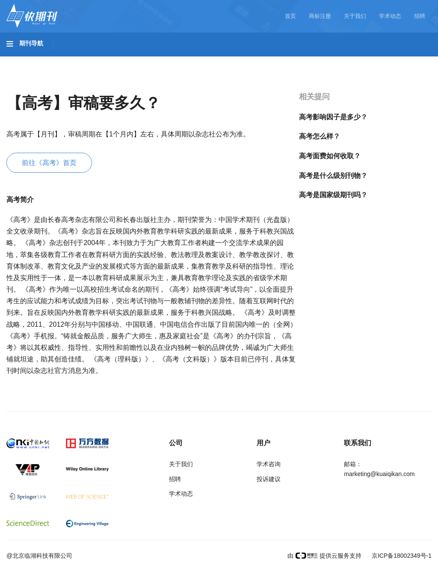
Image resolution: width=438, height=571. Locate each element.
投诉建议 (269, 479)
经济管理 (28, 84)
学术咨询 (269, 464)
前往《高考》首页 (49, 162)
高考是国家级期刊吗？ (333, 194)
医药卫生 (208, 60)
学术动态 (390, 16)
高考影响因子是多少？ (333, 117)
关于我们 (355, 16)
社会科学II (391, 60)
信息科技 (251, 60)
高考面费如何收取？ (330, 156)
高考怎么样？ (319, 136)
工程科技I (73, 60)
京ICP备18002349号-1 (401, 555)
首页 (290, 16)
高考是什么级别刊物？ (333, 175)
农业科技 (164, 60)
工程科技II (119, 60)
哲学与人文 (298, 60)
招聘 (419, 16)
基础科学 (28, 60)
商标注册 (320, 16)
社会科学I (345, 60)
